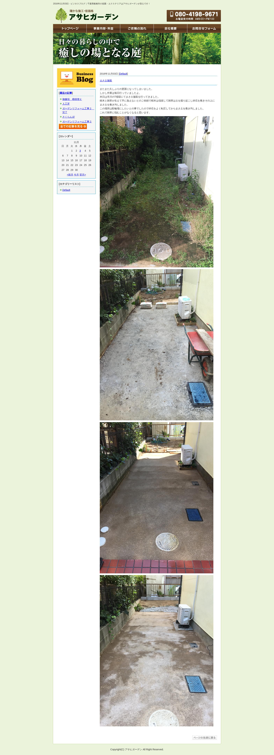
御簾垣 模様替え (72, 99)
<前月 (70, 174)
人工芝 (66, 103)
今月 (76, 174)
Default (123, 73)
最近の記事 (66, 93)
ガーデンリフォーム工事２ (77, 121)
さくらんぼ (68, 116)
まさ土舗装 (106, 80)
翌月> (83, 174)
